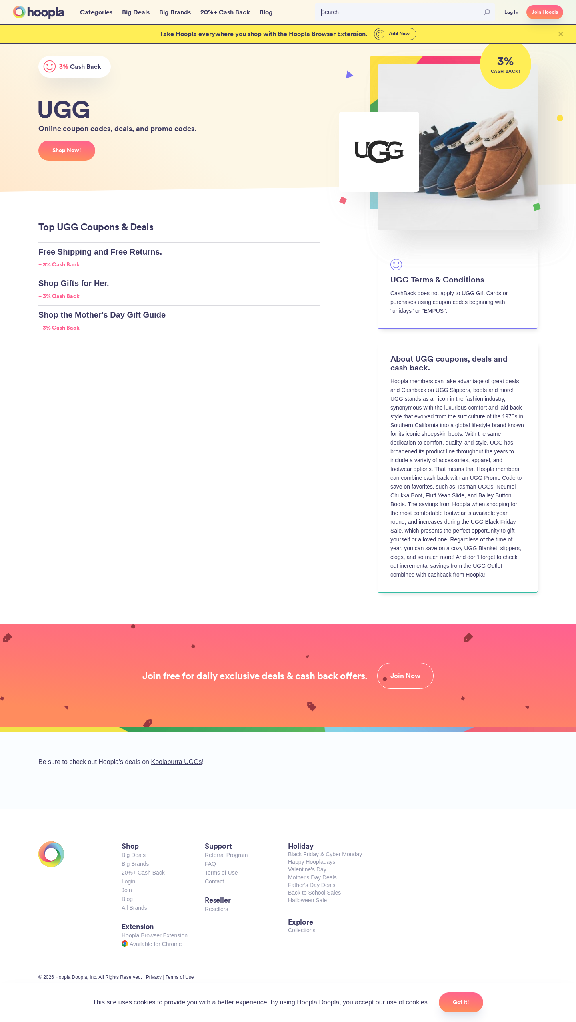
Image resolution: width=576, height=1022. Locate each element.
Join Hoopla (545, 12)
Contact (214, 881)
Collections (301, 930)
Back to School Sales (314, 892)
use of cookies (406, 1002)
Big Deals (134, 855)
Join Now (405, 675)
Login (128, 881)
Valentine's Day (307, 869)
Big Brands (135, 864)
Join (127, 890)
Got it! (461, 1002)
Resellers (216, 909)
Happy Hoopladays (311, 862)
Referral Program (226, 855)
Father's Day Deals (312, 885)
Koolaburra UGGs (176, 761)
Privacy (154, 977)
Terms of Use (221, 872)
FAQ (210, 864)
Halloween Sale (307, 900)
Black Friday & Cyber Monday (325, 854)
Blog (127, 899)
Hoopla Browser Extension (155, 935)
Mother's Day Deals (312, 877)
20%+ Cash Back (143, 872)
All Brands (134, 908)
